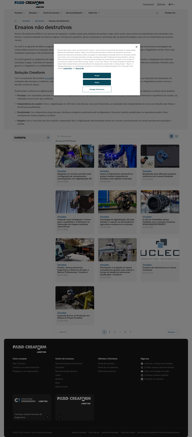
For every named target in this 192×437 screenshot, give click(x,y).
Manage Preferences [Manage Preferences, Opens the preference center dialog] (97, 89)
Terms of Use (80, 68)
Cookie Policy (67, 68)
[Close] (136, 47)
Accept (97, 75)
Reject (97, 82)
